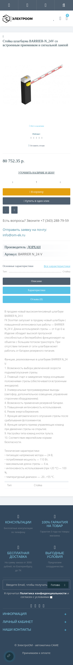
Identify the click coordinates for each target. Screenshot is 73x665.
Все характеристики (57, 266)
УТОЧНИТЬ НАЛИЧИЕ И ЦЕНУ (36, 172)
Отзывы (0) (36, 299)
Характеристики (36, 290)
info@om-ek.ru (14, 235)
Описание (36, 281)
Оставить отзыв (37, 145)
